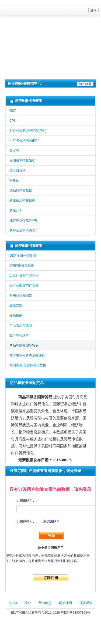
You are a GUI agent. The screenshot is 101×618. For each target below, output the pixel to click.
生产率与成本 (19, 335)
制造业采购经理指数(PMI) (27, 130)
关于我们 (16, 59)
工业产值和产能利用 (24, 275)
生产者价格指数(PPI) (24, 140)
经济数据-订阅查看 (25, 246)
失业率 (14, 150)
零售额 (14, 180)
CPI (12, 121)
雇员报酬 (15, 315)
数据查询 (16, 41)
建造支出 (15, 305)
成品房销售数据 (20, 190)
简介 (28, 603)
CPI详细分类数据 (21, 265)
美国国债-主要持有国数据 (27, 365)
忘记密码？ (51, 521)
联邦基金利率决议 (22, 230)
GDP (12, 111)
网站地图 (65, 603)
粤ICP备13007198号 (75, 612)
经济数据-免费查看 (25, 101)
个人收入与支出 (20, 325)
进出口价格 (17, 170)
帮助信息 (45, 603)
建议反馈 (85, 603)
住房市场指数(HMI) (23, 220)
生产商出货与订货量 (24, 285)
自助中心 (16, 50)
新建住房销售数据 (22, 200)
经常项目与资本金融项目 (27, 355)
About (13, 603)
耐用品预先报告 (20, 295)
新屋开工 (15, 210)
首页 (12, 33)
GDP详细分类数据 (22, 255)
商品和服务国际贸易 (24, 345)
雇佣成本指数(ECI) (22, 160)
